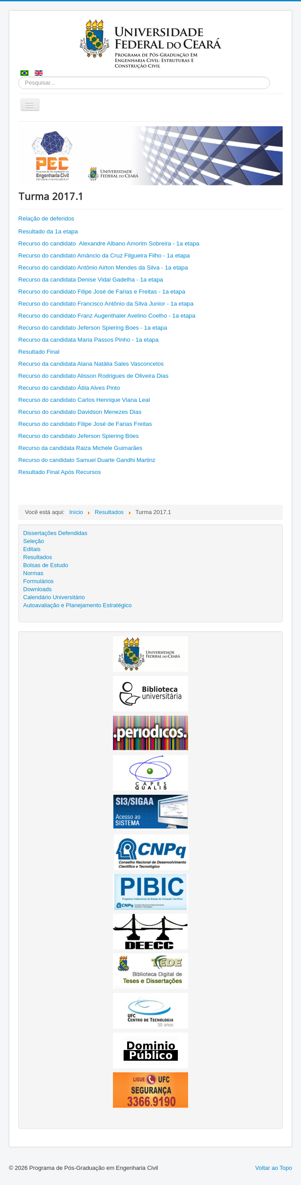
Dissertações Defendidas (55, 533)
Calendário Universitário (54, 597)
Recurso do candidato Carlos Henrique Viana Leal (84, 399)
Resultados (37, 557)
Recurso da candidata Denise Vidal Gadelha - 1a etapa (90, 279)
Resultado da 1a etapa (48, 231)
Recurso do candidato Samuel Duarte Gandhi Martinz (87, 460)
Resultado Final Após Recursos (59, 472)
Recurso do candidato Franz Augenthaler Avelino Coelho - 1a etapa (106, 315)
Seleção (33, 541)
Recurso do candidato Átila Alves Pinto (69, 387)
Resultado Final (39, 351)
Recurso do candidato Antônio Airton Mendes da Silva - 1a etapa (103, 267)
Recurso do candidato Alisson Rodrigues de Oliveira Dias (93, 375)
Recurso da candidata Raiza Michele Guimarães (80, 448)
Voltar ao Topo (273, 1168)
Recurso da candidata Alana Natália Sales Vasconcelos (91, 363)
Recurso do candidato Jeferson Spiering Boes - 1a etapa (93, 327)
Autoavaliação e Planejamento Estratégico (77, 605)
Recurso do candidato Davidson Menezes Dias (79, 412)
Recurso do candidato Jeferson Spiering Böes (78, 436)
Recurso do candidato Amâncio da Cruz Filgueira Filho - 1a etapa (104, 255)
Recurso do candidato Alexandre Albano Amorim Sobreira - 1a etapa (109, 243)
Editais (31, 549)
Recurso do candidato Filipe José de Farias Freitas (85, 424)
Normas (33, 573)
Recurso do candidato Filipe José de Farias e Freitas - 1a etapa (101, 291)
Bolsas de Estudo (45, 565)
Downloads (37, 589)
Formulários (38, 581)
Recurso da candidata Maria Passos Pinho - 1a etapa (89, 339)
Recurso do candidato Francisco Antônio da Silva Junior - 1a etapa (105, 303)
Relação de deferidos (46, 218)
